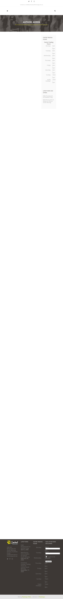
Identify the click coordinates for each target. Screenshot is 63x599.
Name (47, 547)
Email (47, 552)
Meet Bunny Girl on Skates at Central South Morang (48, 106)
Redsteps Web (26, 597)
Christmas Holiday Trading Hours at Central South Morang (25, 565)
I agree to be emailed (50, 557)
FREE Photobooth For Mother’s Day (48, 100)
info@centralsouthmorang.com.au (34, 4)
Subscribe (48, 561)
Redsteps (42, 597)
